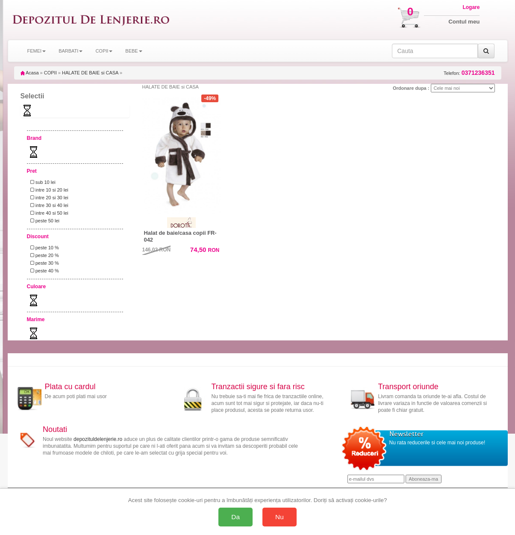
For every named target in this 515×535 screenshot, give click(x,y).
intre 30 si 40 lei (48, 205)
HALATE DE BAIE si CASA (90, 72)
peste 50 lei (43, 220)
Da (235, 516)
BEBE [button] (133, 50)
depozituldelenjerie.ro (98, 439)
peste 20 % (43, 255)
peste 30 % (43, 263)
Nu (279, 516)
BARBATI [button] (70, 50)
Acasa (30, 72)
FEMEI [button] (36, 50)
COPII (50, 72)
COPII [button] (103, 50)
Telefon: (469, 73)
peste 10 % (43, 247)
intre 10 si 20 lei (48, 189)
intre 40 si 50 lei (48, 213)
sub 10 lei (42, 182)
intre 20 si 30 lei (48, 197)
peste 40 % (43, 270)
